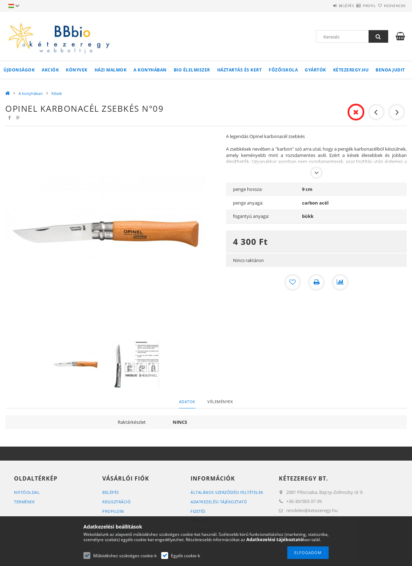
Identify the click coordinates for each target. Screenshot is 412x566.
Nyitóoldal (27, 492)
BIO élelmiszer (192, 70)
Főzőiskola (283, 70)
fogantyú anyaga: (251, 216)
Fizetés (198, 511)
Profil (357, 5)
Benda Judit (390, 70)
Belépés (326, 5)
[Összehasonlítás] (340, 282)
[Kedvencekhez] (292, 282)
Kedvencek (391, 5)
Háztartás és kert (239, 70)
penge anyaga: (248, 203)
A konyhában (150, 70)
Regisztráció (116, 501)
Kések (57, 93)
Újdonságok (19, 70)
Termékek (24, 501)
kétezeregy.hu (351, 70)
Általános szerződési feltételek (227, 492)
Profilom (113, 511)
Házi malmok (111, 70)
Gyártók (315, 70)
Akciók (50, 70)
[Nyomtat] (316, 282)
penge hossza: (247, 189)
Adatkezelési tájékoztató (219, 501)
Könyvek (77, 70)
